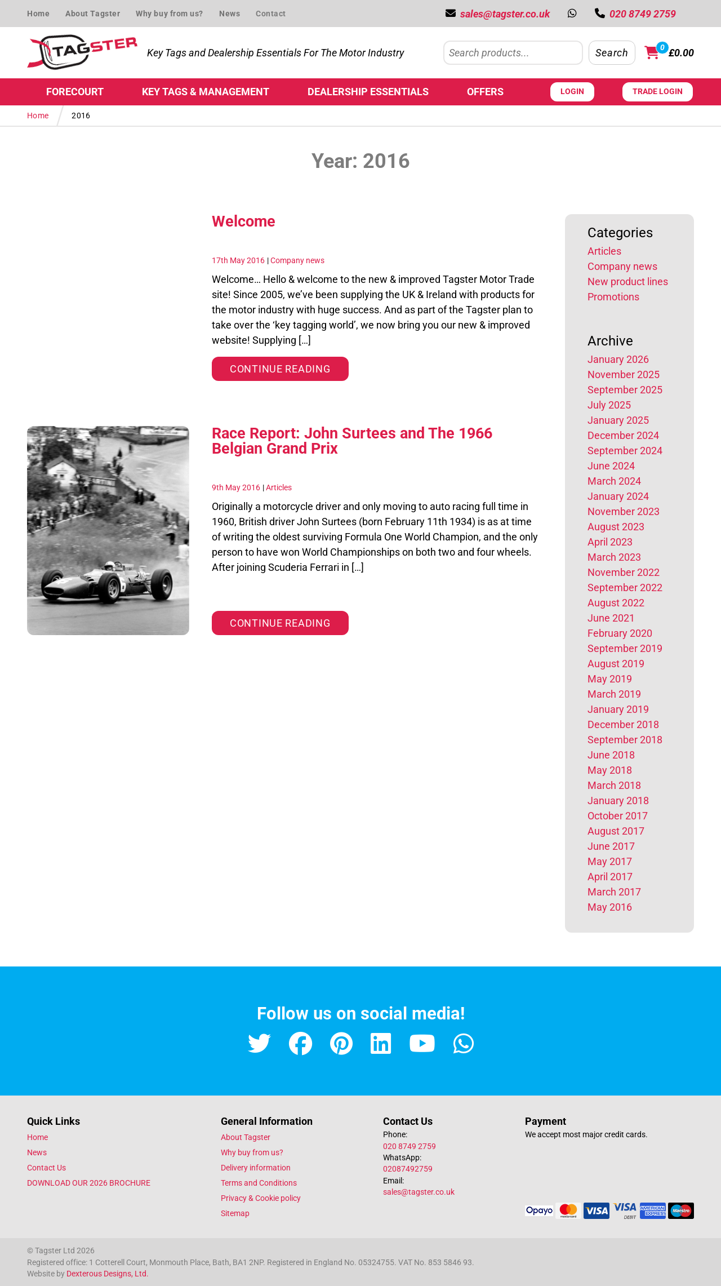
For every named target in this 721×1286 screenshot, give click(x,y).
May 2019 (610, 679)
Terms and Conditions (259, 1182)
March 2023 (614, 557)
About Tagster (92, 13)
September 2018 (625, 740)
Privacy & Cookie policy (261, 1198)
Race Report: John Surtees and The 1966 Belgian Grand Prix (352, 441)
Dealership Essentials (368, 91)
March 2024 (614, 481)
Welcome (243, 221)
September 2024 (625, 450)
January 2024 (618, 496)
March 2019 (614, 694)
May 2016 (610, 907)
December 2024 (623, 435)
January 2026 (618, 359)
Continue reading (289, 368)
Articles (279, 487)
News (229, 13)
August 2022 (616, 603)
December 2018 (623, 724)
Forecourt (75, 91)
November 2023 (624, 511)
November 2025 (624, 374)
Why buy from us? (169, 13)
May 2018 (610, 770)
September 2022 (625, 587)
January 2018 (618, 800)
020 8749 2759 (409, 1146)
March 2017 (614, 892)
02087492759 (408, 1168)
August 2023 (616, 527)
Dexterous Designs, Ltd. (107, 1273)
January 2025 (618, 420)
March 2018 (614, 785)
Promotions (613, 297)
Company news (297, 260)
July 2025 (609, 405)
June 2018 (611, 755)
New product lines (628, 281)
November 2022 (624, 572)
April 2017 (610, 877)
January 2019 (618, 709)
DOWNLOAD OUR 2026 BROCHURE (88, 1182)
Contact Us (46, 1167)
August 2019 (616, 663)
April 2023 (610, 542)
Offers (485, 91)
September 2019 (625, 648)
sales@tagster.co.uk (419, 1191)
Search (611, 53)
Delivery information (256, 1167)
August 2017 (616, 831)
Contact (271, 13)
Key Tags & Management (205, 91)
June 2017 (611, 846)
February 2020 (620, 633)
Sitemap (235, 1213)
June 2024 (611, 466)
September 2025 (625, 390)
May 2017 (610, 861)
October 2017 (618, 816)
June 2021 (611, 618)
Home (38, 13)
